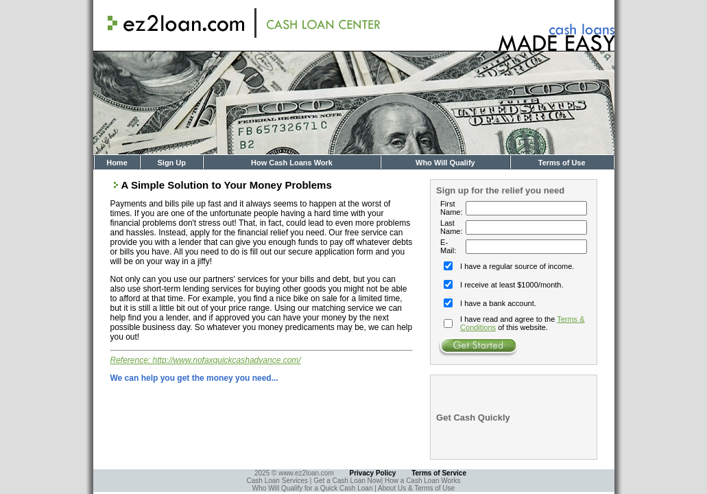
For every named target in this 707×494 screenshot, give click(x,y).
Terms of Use (562, 162)
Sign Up (171, 162)
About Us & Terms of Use (416, 488)
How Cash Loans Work (292, 162)
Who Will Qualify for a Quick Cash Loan (313, 488)
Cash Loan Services (278, 480)
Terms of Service (438, 473)
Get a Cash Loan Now (347, 480)
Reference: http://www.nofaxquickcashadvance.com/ (205, 360)
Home (117, 162)
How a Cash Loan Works (422, 480)
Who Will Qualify (445, 162)
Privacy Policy (373, 473)
